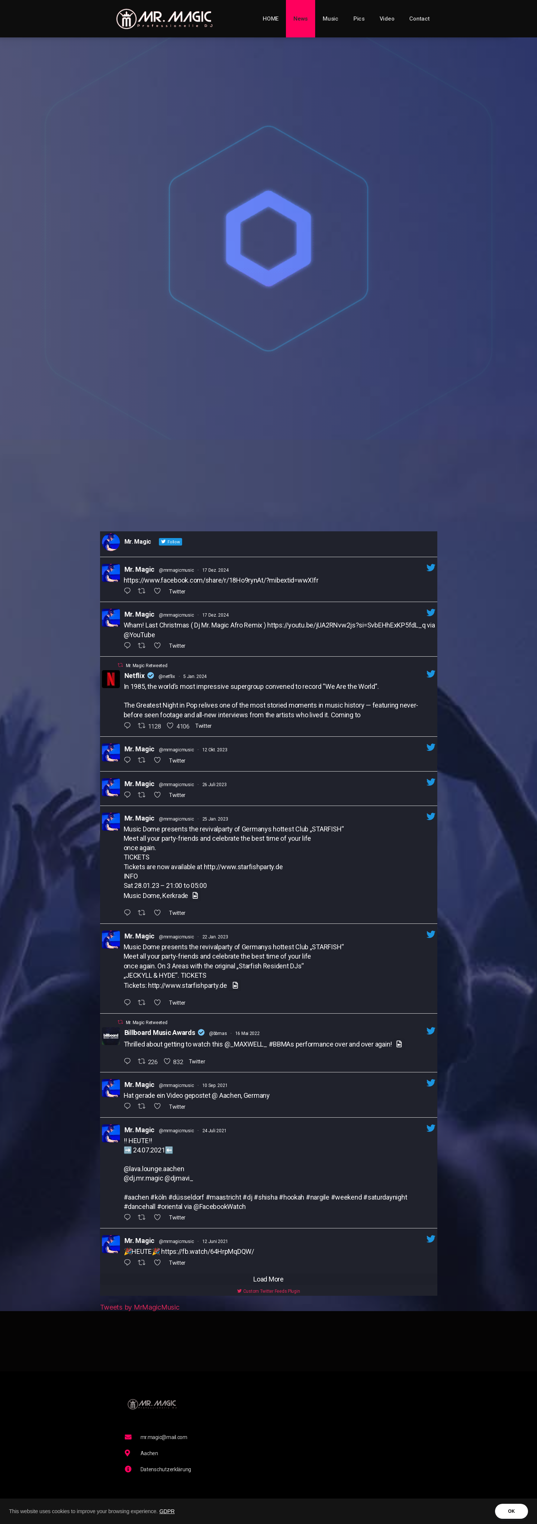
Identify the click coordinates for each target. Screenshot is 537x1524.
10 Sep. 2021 (215, 1085)
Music (330, 18)
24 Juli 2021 (214, 1130)
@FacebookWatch (219, 1206)
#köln (158, 1197)
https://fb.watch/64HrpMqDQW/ (207, 1251)
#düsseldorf (186, 1197)
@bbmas (218, 1033)
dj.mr (136, 1178)
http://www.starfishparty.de (243, 867)
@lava (132, 1169)
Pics (359, 18)
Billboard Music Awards (159, 1032)
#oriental (170, 1206)
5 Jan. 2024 (194, 676)
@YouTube (139, 635)
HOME (270, 18)
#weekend (346, 1197)
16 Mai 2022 (247, 1033)
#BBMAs (281, 1044)
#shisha (265, 1197)
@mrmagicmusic (176, 570)
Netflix (134, 675)
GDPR (167, 1511)
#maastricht (223, 1197)
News (300, 18)
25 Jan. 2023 (215, 819)
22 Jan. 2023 (215, 937)
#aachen (136, 1197)
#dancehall (140, 1206)
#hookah (291, 1197)
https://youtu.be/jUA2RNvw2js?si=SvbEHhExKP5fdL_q (346, 625)
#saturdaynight (385, 1197)
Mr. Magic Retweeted (147, 665)
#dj (247, 1197)
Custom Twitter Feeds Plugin (268, 1291)
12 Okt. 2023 (214, 749)
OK (511, 1511)
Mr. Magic (139, 569)
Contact (419, 18)
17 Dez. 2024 (215, 570)
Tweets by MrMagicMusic (139, 1307)
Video (387, 18)
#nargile (317, 1197)
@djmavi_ (179, 1178)
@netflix (167, 676)
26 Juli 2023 (214, 784)
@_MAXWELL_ (245, 1044)
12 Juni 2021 (215, 1241)
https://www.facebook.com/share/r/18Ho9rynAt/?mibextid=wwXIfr (221, 580)
